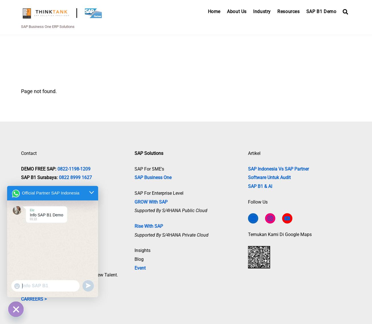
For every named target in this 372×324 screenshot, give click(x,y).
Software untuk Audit (269, 177)
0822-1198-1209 (73, 169)
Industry (262, 11)
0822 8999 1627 (75, 177)
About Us (237, 11)
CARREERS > (34, 299)
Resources (288, 11)
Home (214, 11)
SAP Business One (153, 177)
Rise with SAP (149, 226)
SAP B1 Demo (321, 11)
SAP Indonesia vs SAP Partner (278, 169)
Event (140, 268)
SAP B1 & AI (260, 186)
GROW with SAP (151, 202)
